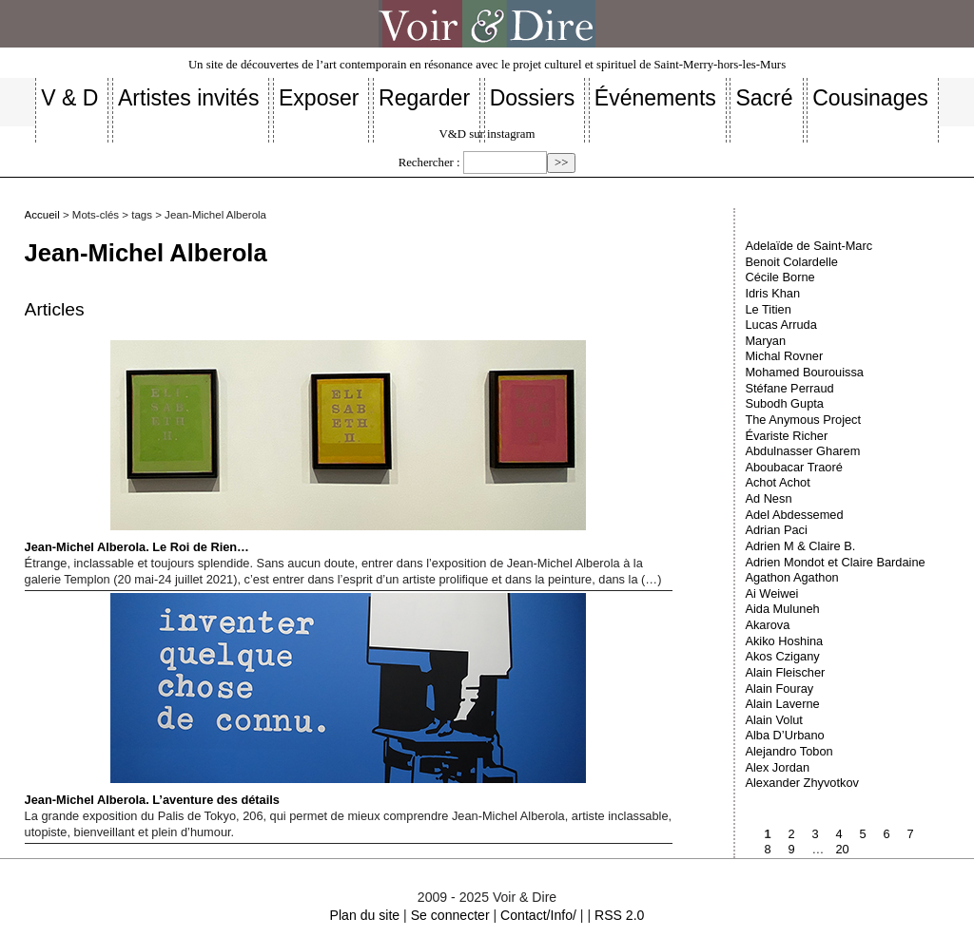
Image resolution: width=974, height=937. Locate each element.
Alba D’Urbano (784, 735)
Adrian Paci (776, 530)
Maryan (765, 341)
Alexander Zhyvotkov (802, 782)
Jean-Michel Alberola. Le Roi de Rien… (305, 447)
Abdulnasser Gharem (802, 451)
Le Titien (767, 309)
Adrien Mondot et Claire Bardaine (835, 562)
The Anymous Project (803, 419)
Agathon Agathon (791, 577)
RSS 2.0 (619, 915)
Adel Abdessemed (794, 514)
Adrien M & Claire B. (800, 546)
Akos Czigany (782, 656)
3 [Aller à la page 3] (814, 834)
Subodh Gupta (784, 403)
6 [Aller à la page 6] (886, 834)
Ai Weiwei (771, 593)
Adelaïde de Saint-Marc (808, 246)
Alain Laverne (782, 704)
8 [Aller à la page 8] (767, 849)
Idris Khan (772, 293)
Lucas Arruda (780, 324)
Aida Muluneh (782, 609)
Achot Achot (777, 482)
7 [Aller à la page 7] (909, 834)
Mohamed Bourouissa (804, 372)
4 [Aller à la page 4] (838, 834)
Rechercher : (429, 162)
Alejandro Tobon (788, 751)
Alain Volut (773, 720)
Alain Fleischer (785, 672)
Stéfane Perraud (789, 388)
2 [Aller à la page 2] (791, 834)
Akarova (767, 625)
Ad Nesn (768, 498)
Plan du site (365, 915)
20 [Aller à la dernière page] (841, 849)
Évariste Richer (786, 436)
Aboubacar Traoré (793, 467)
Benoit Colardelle (791, 262)
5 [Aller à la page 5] (862, 834)
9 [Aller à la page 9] (791, 849)
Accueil (42, 214)
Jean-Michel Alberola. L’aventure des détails (305, 700)
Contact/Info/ (538, 915)
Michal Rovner (784, 356)
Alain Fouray (779, 688)
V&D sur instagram (487, 134)
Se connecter (450, 915)
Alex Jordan (777, 767)
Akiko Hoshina (784, 641)
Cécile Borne (779, 277)
